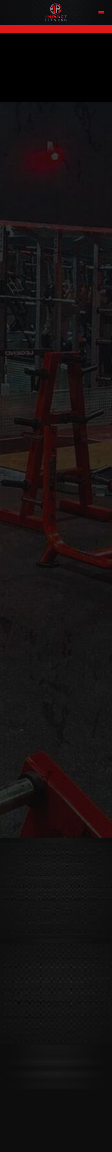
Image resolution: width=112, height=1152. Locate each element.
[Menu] (101, 13)
